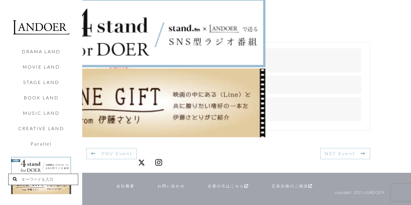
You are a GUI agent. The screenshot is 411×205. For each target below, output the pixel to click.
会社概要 (127, 185)
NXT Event (346, 153)
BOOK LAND (41, 97)
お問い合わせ (177, 185)
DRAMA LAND (41, 51)
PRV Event (111, 153)
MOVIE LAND (41, 67)
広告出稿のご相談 (312, 185)
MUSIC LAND (41, 113)
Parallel (41, 144)
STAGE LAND (41, 82)
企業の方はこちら (240, 185)
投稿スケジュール (130, 113)
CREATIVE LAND (41, 128)
